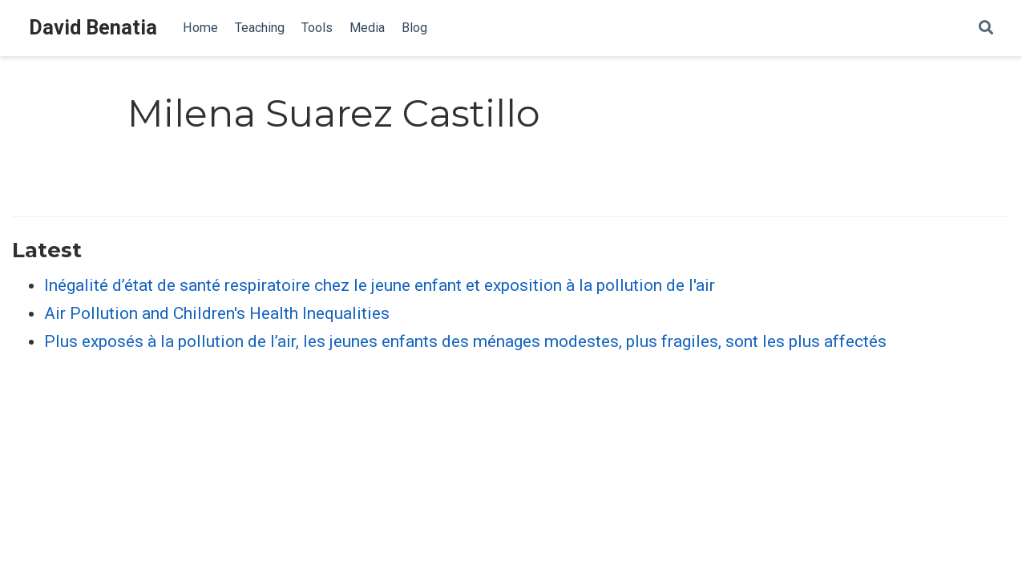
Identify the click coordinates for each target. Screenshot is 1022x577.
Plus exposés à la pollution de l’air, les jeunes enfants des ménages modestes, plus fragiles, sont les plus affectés (465, 341)
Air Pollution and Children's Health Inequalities (217, 313)
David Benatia (93, 27)
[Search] (986, 28)
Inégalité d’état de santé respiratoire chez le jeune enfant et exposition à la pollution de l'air (379, 285)
